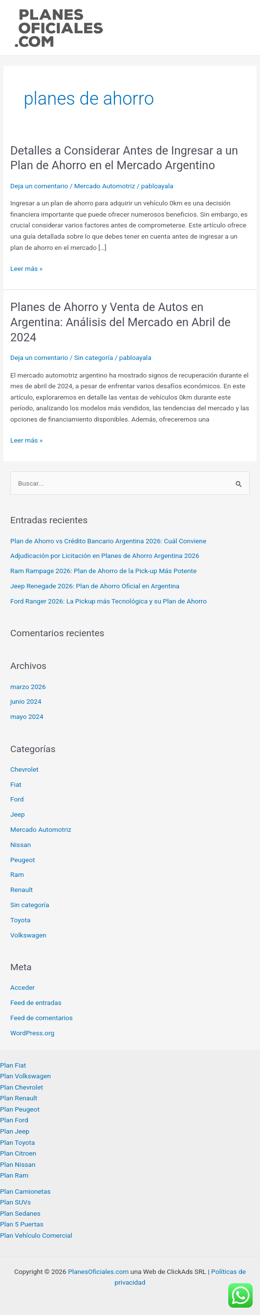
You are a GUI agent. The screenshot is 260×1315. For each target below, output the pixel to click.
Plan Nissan (18, 1164)
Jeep (17, 814)
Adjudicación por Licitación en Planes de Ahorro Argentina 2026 (104, 555)
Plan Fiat (13, 1065)
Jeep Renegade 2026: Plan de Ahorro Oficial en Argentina (94, 586)
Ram (17, 874)
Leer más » (26, 268)
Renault (21, 889)
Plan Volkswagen (25, 1076)
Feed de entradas (36, 1002)
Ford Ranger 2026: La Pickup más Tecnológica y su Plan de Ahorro (108, 601)
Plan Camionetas (25, 1191)
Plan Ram (14, 1175)
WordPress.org (32, 1033)
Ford (16, 799)
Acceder (22, 987)
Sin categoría (93, 357)
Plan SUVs (15, 1202)
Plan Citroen (18, 1153)
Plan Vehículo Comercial (36, 1235)
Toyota (20, 920)
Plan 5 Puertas (21, 1224)
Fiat (16, 784)
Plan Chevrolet (21, 1087)
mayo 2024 (26, 716)
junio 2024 (26, 701)
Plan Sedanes (20, 1213)
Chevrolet (24, 769)
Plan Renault (18, 1098)
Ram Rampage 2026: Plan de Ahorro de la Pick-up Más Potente (103, 571)
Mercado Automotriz (104, 186)
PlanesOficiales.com (98, 1271)
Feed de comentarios (41, 1018)
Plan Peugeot (20, 1109)
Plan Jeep (14, 1131)
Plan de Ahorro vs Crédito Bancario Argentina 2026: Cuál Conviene (108, 541)
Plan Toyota (17, 1142)
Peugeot (22, 860)
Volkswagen (28, 935)
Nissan (20, 844)
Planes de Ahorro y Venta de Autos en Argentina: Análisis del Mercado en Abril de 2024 (120, 322)
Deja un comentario (39, 186)
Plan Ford (14, 1120)
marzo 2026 (28, 687)
